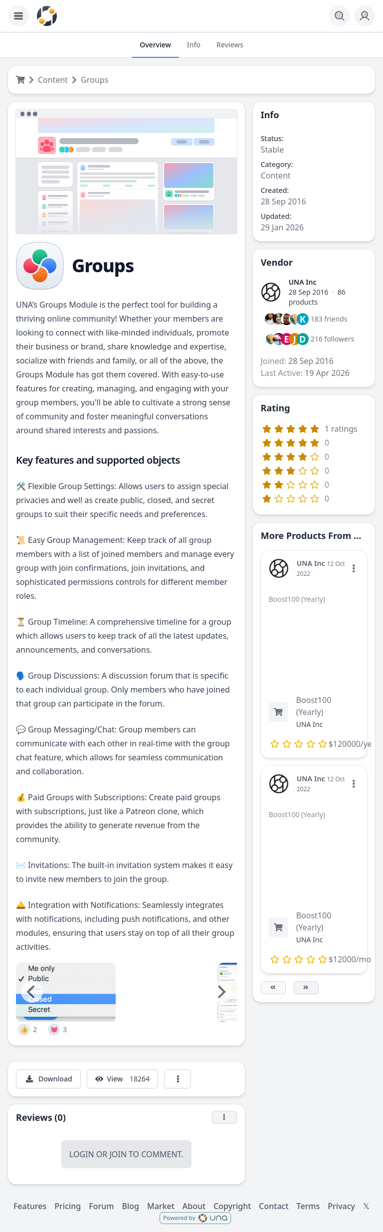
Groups (94, 79)
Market (161, 1206)
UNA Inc (303, 282)
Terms (308, 1206)
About (194, 1206)
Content (53, 79)
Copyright (232, 1206)
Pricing (67, 1206)
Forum (101, 1206)
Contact (273, 1206)
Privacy (341, 1206)
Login (81, 1154)
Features (29, 1206)
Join (117, 1154)
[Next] (221, 992)
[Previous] (32, 992)
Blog (130, 1206)
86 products (317, 297)
